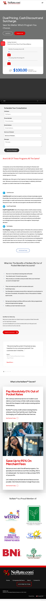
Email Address (23, 127)
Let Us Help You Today (24, 584)
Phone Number (23, 120)
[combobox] (23, 135)
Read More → (10, 362)
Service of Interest (23, 134)
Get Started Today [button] (11, 418)
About (29, 580)
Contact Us (36, 580)
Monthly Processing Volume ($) (16, 49)
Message (23, 143)
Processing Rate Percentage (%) (16, 58)
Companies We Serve (18, 580)
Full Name (23, 113)
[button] (42, 2)
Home (8, 580)
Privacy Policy (31, 596)
